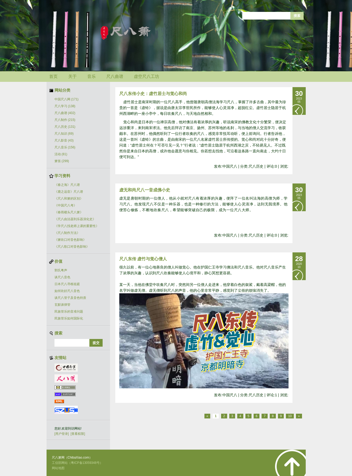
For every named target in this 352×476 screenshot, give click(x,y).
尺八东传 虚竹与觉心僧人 (143, 259)
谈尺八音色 (62, 277)
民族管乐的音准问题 (68, 311)
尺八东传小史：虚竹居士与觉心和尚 (153, 93)
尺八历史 (64, 127)
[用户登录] (61, 434)
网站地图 (58, 468)
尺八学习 (64, 106)
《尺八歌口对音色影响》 (71, 246)
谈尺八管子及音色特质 (70, 298)
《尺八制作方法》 (67, 233)
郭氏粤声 (60, 270)
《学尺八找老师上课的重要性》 (76, 226)
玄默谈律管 (62, 305)
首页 (53, 76)
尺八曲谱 (114, 76)
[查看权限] (78, 434)
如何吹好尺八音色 (67, 291)
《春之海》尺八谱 (67, 185)
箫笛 (61, 161)
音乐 (91, 76)
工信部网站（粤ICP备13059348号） (77, 463)
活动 (60, 154)
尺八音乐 (64, 147)
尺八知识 (64, 133)
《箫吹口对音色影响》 (70, 240)
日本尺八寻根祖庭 (67, 284)
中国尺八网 (66, 99)
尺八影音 (64, 140)
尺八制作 (64, 120)
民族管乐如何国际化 (68, 318)
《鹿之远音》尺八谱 (68, 192)
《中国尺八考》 (65, 205)
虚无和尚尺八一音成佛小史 (144, 190)
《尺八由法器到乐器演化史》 (75, 219)
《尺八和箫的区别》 (68, 198)
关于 (72, 76)
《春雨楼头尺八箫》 (68, 212)
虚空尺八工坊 (146, 76)
